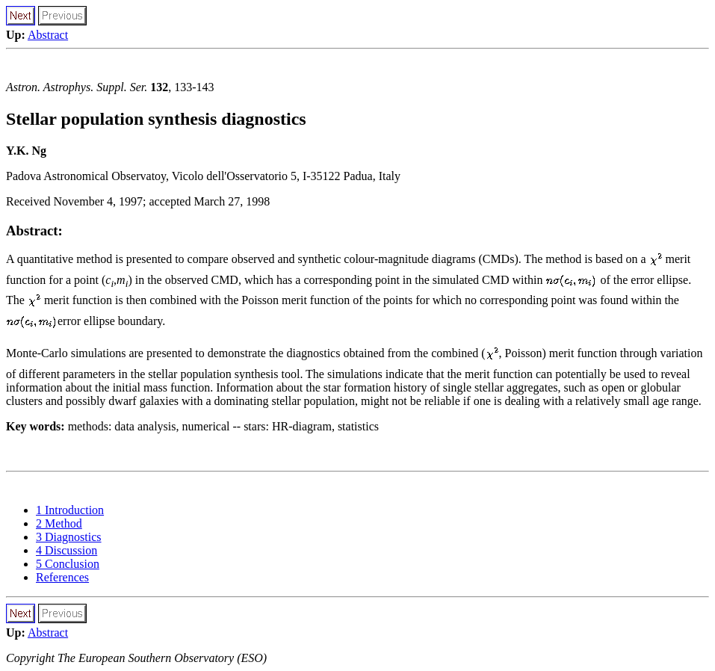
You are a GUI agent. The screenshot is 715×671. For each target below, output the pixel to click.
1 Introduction (70, 510)
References (62, 577)
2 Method (59, 523)
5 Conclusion (67, 563)
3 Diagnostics (69, 537)
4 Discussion (66, 550)
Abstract (48, 34)
